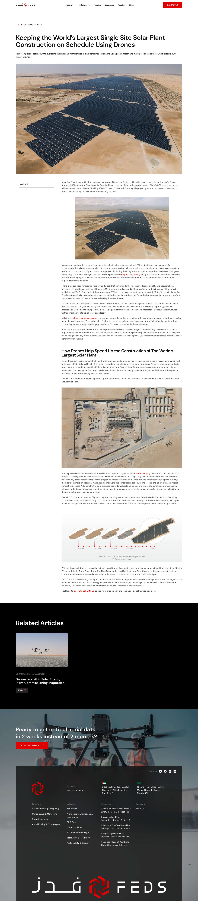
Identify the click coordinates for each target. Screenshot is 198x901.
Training (97, 5)
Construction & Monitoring (44, 814)
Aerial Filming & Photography (46, 824)
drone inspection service (85, 318)
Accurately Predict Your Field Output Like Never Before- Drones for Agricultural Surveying (115, 844)
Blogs (131, 5)
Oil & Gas (71, 822)
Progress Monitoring (130, 274)
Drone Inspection (40, 819)
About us (121, 5)
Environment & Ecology (78, 832)
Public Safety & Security (78, 843)
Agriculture (72, 808)
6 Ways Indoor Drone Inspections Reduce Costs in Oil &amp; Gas (116, 819)
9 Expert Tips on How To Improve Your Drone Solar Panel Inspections (116, 835)
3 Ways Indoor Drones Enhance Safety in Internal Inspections (116, 810)
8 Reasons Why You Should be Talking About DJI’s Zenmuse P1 (115, 827)
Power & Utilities (74, 827)
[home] (25, 4)
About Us (140, 808)
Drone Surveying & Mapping (45, 808)
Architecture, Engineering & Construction (80, 815)
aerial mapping (143, 473)
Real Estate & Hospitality (78, 837)
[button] (70, 5)
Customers (109, 5)
